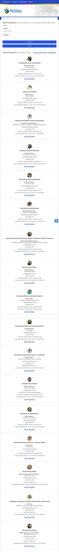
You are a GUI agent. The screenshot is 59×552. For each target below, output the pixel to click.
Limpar (29, 46)
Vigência (5, 28)
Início (4, 18)
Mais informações (29, 78)
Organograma (52, 52)
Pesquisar (6, 35)
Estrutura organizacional (40, 52)
